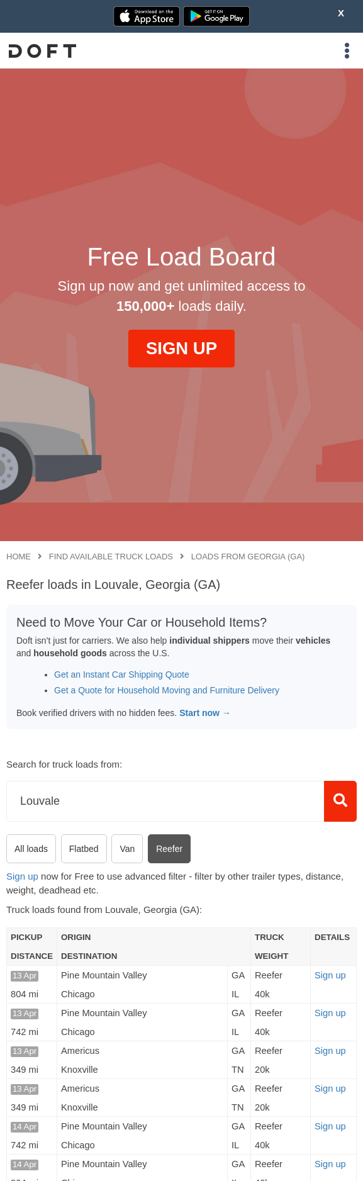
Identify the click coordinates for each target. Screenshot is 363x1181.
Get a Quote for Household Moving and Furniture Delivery (166, 690)
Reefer (169, 849)
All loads (31, 849)
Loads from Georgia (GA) (248, 556)
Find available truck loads (111, 556)
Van (127, 849)
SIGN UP (181, 348)
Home (18, 556)
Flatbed (84, 849)
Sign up (22, 876)
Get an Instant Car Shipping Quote (121, 674)
